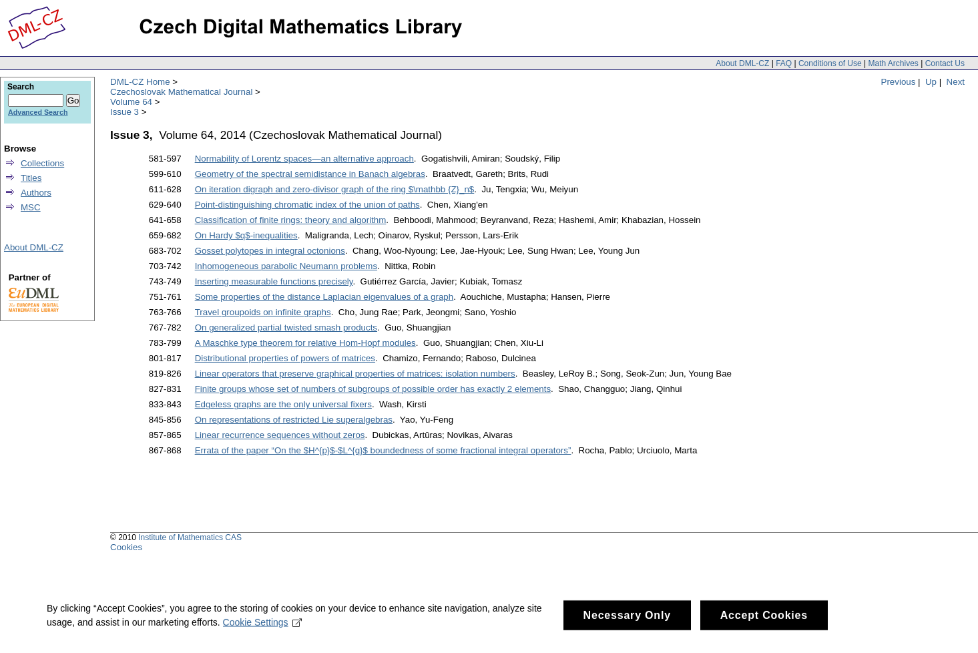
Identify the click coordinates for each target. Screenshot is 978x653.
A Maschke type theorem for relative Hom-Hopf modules (305, 343)
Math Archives (893, 63)
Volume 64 (131, 102)
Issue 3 (124, 112)
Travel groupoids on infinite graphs (263, 312)
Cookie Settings (262, 635)
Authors (36, 193)
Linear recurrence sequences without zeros (280, 435)
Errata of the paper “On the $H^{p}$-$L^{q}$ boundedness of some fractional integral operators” (383, 450)
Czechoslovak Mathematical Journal (181, 92)
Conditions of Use (830, 63)
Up (931, 82)
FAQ (784, 63)
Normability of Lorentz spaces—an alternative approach (304, 159)
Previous (898, 82)
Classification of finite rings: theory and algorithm (291, 220)
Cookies (126, 547)
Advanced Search (37, 112)
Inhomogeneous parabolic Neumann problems (286, 266)
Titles (31, 178)
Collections (42, 163)
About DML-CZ (742, 63)
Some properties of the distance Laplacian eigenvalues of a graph (324, 297)
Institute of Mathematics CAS (190, 537)
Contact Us (945, 63)
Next (956, 82)
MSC (31, 207)
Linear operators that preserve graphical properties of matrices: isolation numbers (355, 374)
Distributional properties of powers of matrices (285, 358)
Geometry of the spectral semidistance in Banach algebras (310, 174)
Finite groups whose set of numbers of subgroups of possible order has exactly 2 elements (373, 389)
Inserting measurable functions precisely (274, 281)
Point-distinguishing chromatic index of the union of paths (307, 205)
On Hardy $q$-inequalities (246, 235)
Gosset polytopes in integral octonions (270, 251)
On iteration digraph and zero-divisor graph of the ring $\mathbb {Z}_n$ (335, 189)
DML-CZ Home (140, 82)
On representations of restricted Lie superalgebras (294, 420)
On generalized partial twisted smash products (286, 327)
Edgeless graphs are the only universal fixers (283, 404)
